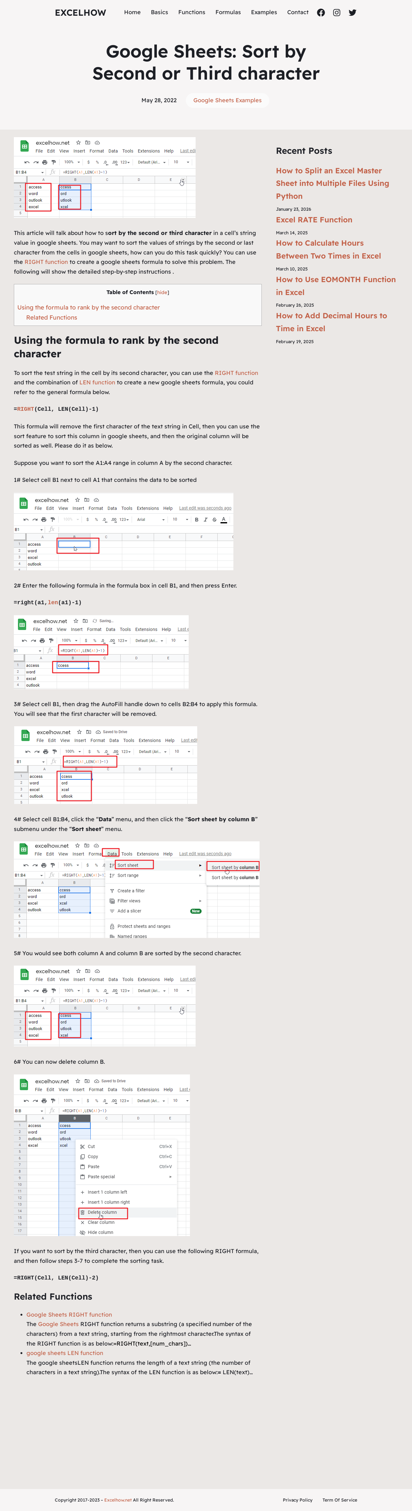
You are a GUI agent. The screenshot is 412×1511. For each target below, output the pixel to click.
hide (162, 292)
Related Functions (51, 317)
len (53, 602)
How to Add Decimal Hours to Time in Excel (331, 322)
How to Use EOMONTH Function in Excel (336, 286)
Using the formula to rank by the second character (88, 307)
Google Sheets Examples (227, 100)
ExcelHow (80, 12)
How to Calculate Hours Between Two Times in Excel (328, 249)
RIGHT (25, 409)
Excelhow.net (118, 1500)
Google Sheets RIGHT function (69, 1314)
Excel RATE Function (314, 219)
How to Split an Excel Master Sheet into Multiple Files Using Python (332, 183)
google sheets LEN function (64, 1353)
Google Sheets (58, 1324)
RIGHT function (45, 261)
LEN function (97, 382)
